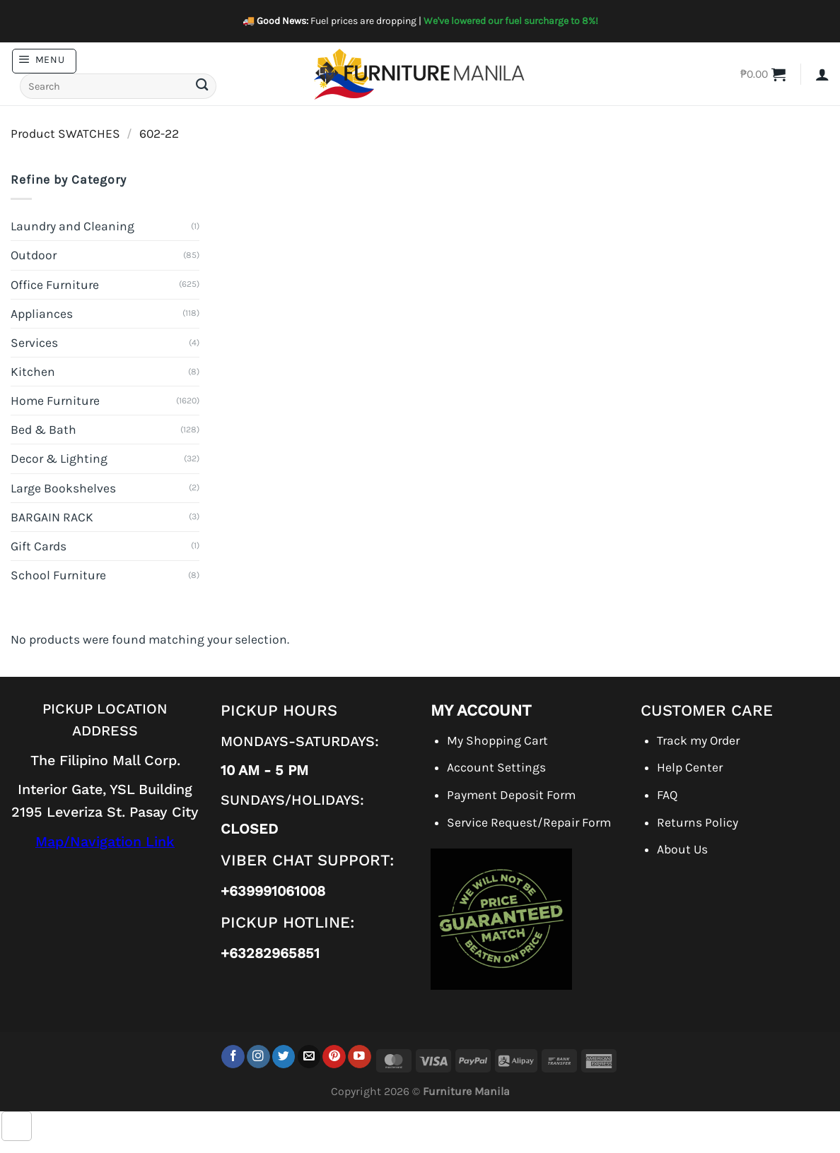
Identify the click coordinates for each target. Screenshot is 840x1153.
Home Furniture (55, 401)
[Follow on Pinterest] (334, 1056)
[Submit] (201, 86)
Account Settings (496, 767)
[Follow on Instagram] (258, 1056)
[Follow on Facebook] (233, 1056)
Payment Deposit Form (511, 795)
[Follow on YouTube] (359, 1056)
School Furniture (58, 575)
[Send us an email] (309, 1056)
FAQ (667, 795)
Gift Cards (38, 546)
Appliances (42, 314)
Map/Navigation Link (105, 842)
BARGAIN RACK (52, 517)
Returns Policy (697, 822)
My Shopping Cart (497, 740)
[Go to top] (16, 1126)
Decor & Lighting (59, 458)
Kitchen (33, 372)
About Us (682, 849)
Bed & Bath (43, 429)
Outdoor (34, 255)
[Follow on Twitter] (284, 1056)
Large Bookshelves (63, 488)
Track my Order (698, 740)
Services (34, 343)
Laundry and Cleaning (72, 226)
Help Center (690, 767)
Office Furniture (55, 285)
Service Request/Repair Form (529, 822)
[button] (44, 61)
